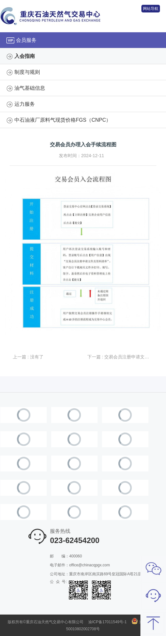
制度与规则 (27, 72)
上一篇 (28, 356)
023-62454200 (74, 540)
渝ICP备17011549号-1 (107, 622)
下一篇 (120, 356)
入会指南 (24, 56)
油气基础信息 (29, 88)
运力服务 (24, 104)
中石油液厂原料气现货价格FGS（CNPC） (62, 120)
